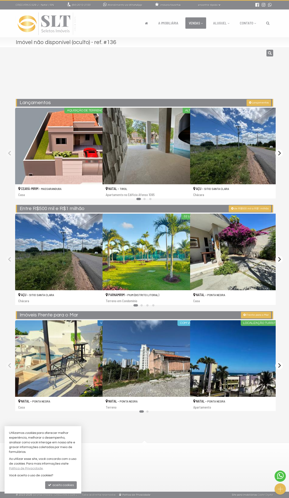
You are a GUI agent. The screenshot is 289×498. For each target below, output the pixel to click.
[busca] (268, 23)
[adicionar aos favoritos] (94, 190)
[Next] (279, 153)
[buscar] (220, 75)
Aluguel (221, 23)
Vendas (196, 23)
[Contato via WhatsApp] (280, 476)
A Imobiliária (168, 23)
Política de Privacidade (136, 494)
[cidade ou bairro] (185, 75)
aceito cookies (61, 485)
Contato (248, 23)
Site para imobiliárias (244, 494)
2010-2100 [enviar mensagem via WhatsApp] (81, 5)
